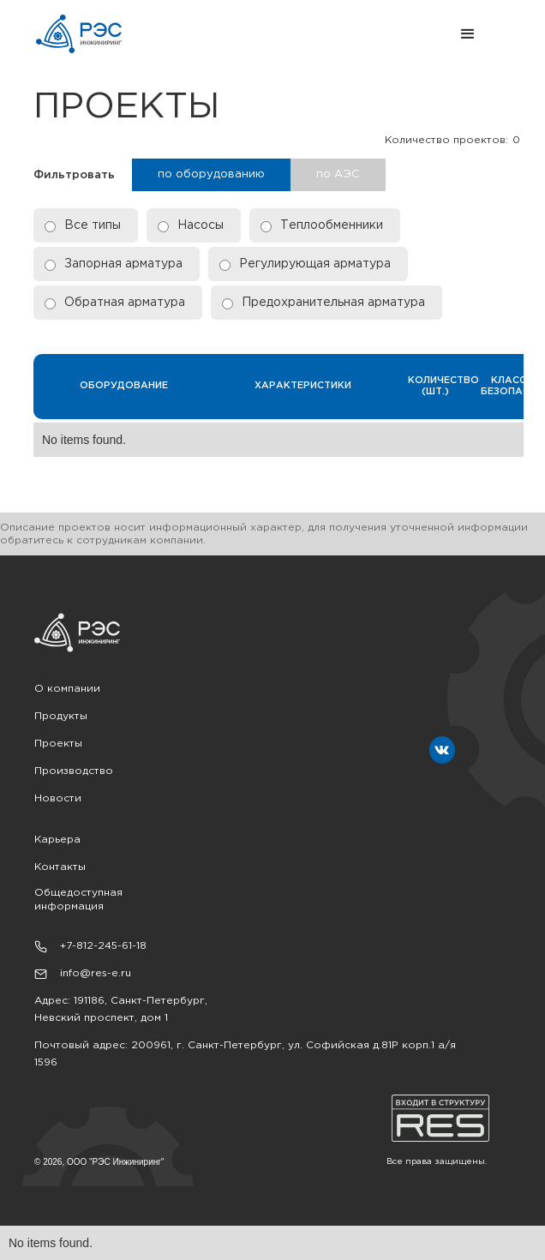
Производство (73, 771)
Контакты (60, 867)
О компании (67, 688)
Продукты (60, 716)
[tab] (211, 175)
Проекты (58, 743)
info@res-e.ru (95, 973)
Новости (57, 798)
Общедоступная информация (78, 899)
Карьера (57, 839)
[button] (327, 34)
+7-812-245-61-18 (103, 946)
